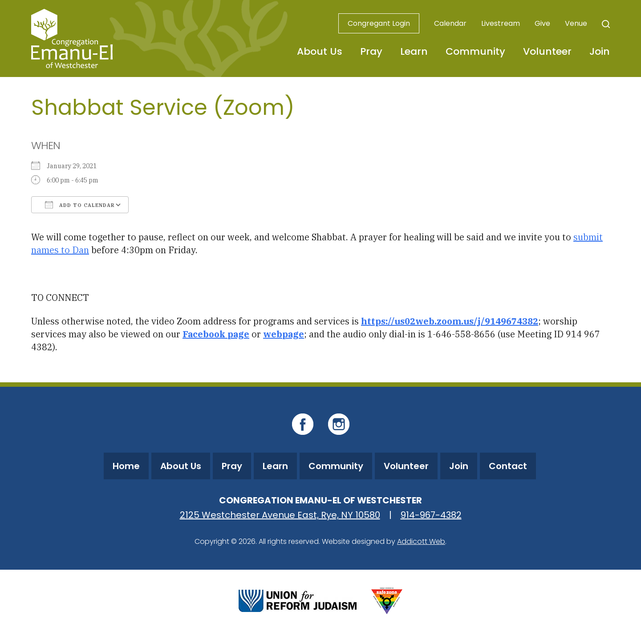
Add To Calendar (80, 205)
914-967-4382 (431, 515)
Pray (371, 51)
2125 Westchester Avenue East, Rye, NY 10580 (280, 515)
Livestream (500, 23)
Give (542, 23)
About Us (319, 51)
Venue (576, 23)
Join (599, 51)
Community (475, 51)
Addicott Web (421, 541)
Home (126, 466)
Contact (508, 466)
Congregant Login (379, 23)
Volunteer (547, 51)
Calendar (450, 23)
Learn (414, 51)
